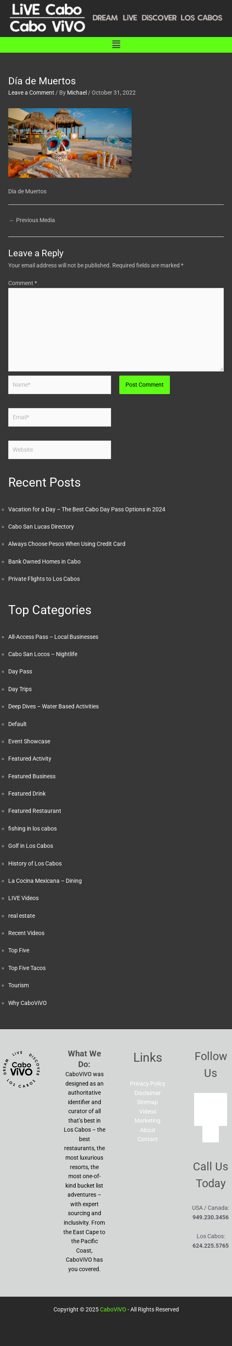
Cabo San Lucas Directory (41, 526)
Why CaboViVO (27, 1003)
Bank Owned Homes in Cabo (44, 561)
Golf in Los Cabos (30, 845)
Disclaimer (148, 1093)
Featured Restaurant (34, 811)
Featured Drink (27, 793)
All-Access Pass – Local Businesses (53, 637)
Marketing (147, 1120)
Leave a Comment (31, 92)
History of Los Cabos (35, 863)
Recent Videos (26, 933)
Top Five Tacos (27, 968)
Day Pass (20, 671)
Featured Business (32, 776)
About (147, 1130)
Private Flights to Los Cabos (44, 579)
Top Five (18, 950)
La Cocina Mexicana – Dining (45, 880)
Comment (22, 283)
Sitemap (147, 1102)
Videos (147, 1111)
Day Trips (20, 689)
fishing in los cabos (32, 828)
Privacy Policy (147, 1083)
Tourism (18, 985)
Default (17, 724)
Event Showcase (29, 741)
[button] (116, 45)
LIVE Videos (23, 898)
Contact (147, 1139)
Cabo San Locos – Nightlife (42, 654)
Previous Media (32, 220)
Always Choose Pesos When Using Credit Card (66, 544)
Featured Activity (29, 758)
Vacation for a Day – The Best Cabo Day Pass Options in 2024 (86, 509)
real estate (21, 915)
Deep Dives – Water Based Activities (53, 706)
